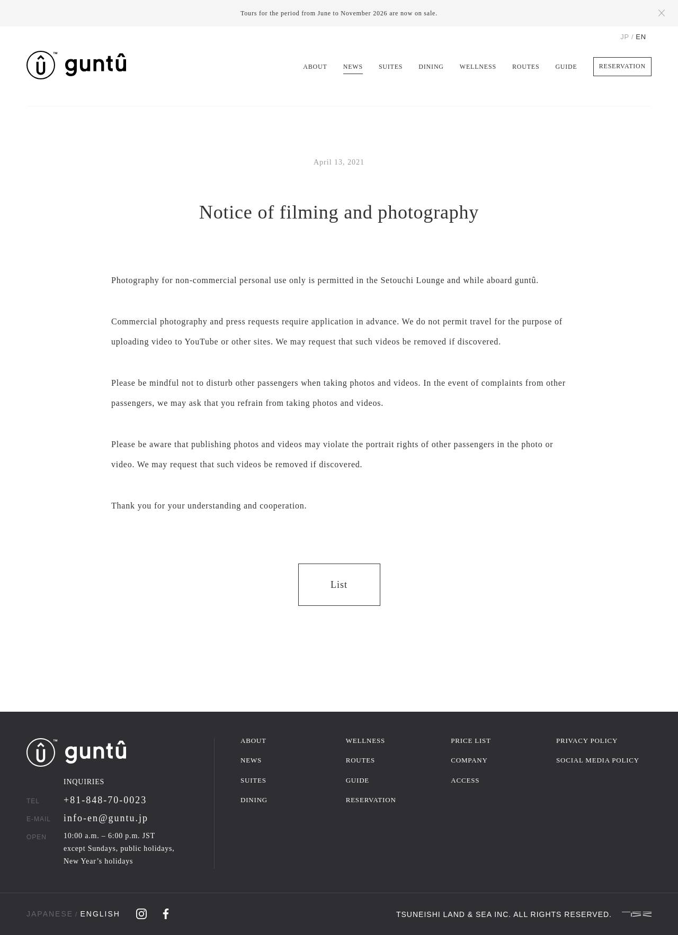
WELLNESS (478, 66)
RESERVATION (622, 66)
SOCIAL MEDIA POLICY (597, 760)
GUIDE (566, 66)
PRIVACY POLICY (587, 741)
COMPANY (469, 760)
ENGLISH (100, 914)
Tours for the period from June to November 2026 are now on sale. (339, 13)
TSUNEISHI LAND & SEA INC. (453, 914)
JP (624, 37)
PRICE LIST (471, 741)
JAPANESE (49, 914)
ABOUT (315, 66)
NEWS (353, 66)
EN (641, 37)
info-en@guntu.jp (106, 818)
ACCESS (465, 780)
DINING (430, 66)
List (339, 584)
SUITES (391, 66)
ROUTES (525, 66)
